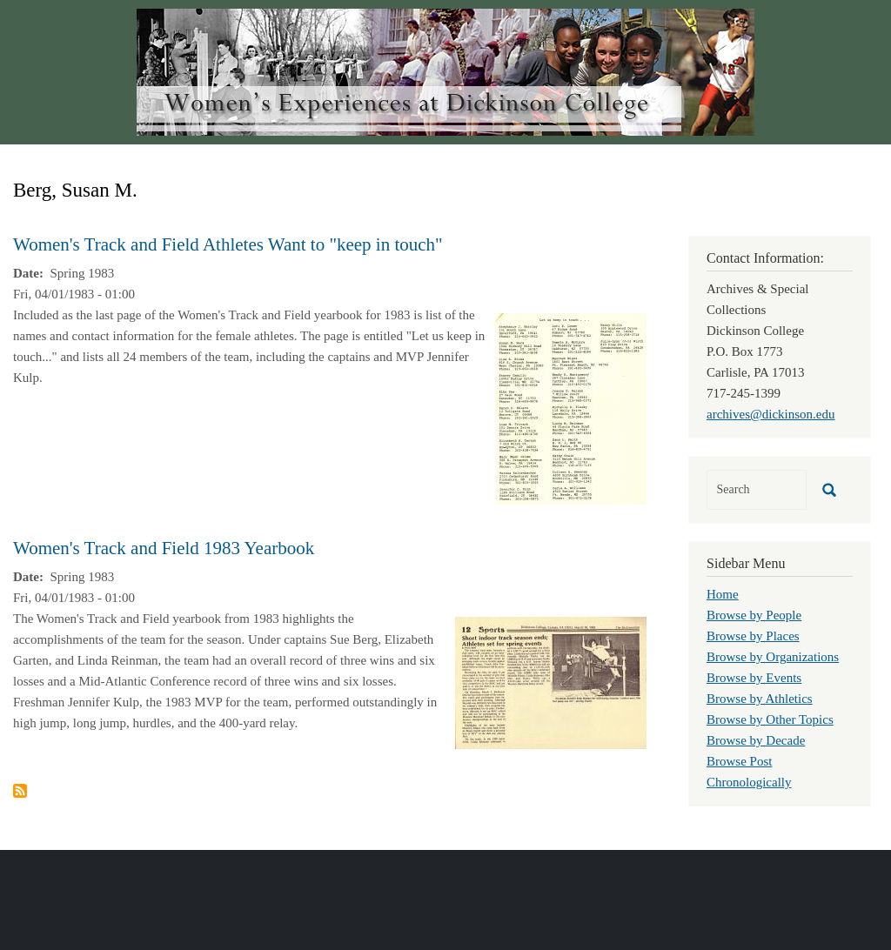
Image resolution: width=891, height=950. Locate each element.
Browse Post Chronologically (749, 771)
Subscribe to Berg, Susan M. (20, 791)
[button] (570, 407)
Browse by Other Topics (770, 719)
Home (723, 594)
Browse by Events (754, 678)
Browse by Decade (756, 740)
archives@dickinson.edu (771, 414)
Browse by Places (753, 636)
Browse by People (754, 615)
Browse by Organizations (773, 657)
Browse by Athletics (760, 699)
